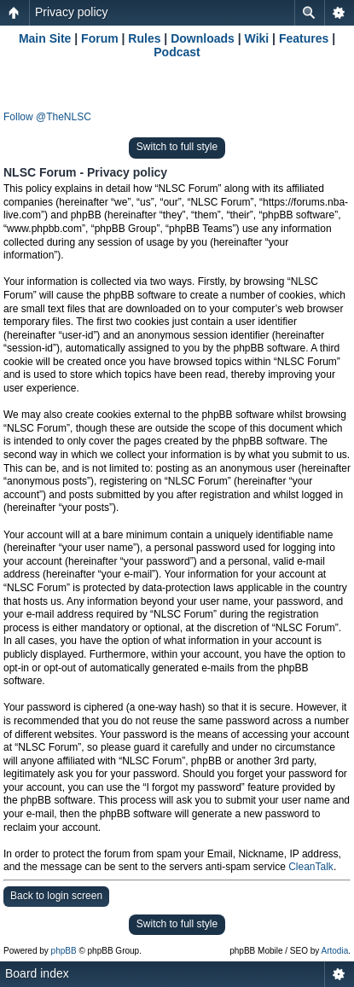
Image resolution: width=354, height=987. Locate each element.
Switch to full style (177, 147)
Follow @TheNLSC (47, 117)
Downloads (203, 38)
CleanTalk (311, 867)
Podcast (177, 52)
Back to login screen (56, 896)
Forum (100, 38)
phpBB (64, 950)
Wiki (257, 38)
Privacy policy (71, 12)
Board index (37, 973)
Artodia (335, 950)
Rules (144, 38)
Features (303, 38)
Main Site (45, 38)
